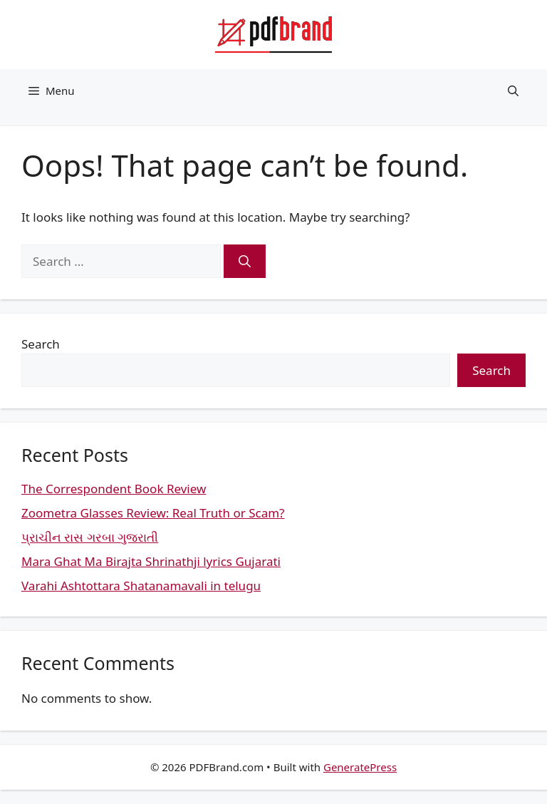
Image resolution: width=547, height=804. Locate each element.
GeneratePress (360, 767)
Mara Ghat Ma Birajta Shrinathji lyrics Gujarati (151, 561)
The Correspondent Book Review (113, 488)
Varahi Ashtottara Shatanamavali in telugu (141, 585)
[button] (513, 90)
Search (40, 344)
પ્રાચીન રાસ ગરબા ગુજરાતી (89, 537)
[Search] (245, 261)
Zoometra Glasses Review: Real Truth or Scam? (152, 513)
